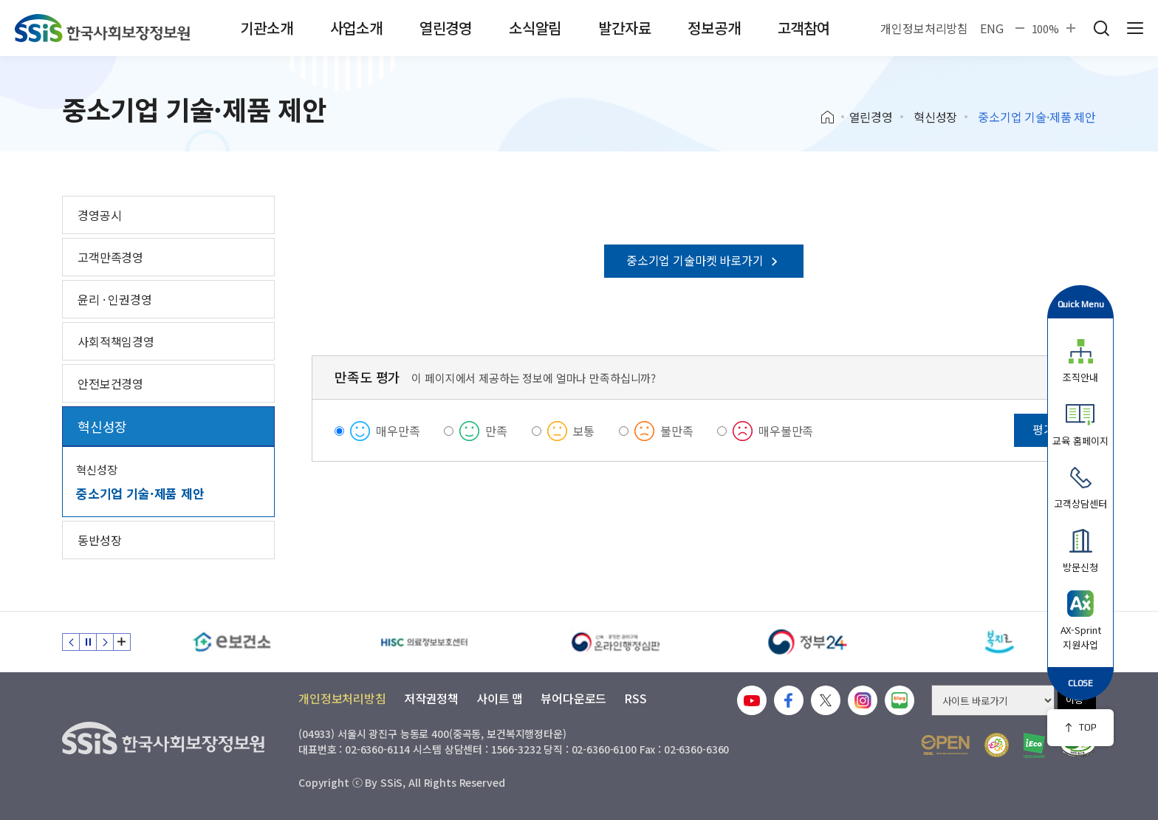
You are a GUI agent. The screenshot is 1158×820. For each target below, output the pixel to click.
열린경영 (445, 27)
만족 (496, 431)
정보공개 (714, 27)
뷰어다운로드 (573, 698)
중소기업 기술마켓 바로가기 (703, 260)
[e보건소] (232, 642)
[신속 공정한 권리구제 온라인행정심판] (616, 642)
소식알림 (535, 27)
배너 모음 (122, 642)
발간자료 (624, 27)
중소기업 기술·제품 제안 (140, 493)
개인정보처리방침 (924, 28)
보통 (584, 431)
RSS (635, 698)
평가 (1043, 429)
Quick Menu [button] (1081, 304)
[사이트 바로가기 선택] (993, 700)
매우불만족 (785, 431)
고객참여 (804, 27)
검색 (1101, 28)
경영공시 (99, 215)
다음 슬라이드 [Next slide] (105, 642)
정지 (88, 642)
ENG (992, 28)
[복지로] (1000, 642)
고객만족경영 (110, 257)
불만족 (676, 431)
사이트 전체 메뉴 (1135, 28)
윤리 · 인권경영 (115, 299)
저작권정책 (431, 698)
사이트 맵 (499, 698)
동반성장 (99, 540)
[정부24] (808, 642)
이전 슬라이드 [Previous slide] (71, 642)
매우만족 (397, 431)
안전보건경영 (110, 383)
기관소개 (266, 27)
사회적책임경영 (116, 341)
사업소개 (356, 27)
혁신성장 (935, 117)
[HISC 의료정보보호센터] (424, 642)
